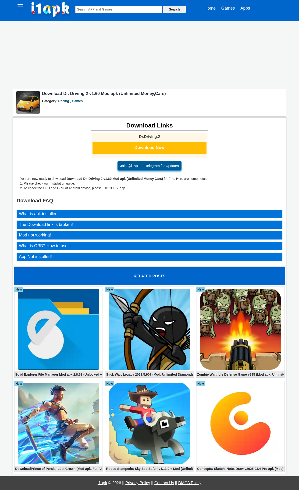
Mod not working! (35, 235)
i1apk (102, 483)
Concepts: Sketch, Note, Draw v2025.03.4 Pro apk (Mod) (240, 469)
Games (228, 8)
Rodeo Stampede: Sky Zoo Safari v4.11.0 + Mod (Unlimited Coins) (149, 469)
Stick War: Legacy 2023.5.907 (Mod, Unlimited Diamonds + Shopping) (149, 374)
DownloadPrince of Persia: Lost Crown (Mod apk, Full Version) (58, 469)
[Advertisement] (149, 56)
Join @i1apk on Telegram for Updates (149, 166)
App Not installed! (35, 256)
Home (210, 8)
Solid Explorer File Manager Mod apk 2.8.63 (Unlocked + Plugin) (58, 374)
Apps (245, 8)
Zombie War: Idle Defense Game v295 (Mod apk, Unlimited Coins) (240, 374)
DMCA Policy (189, 483)
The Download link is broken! (46, 224)
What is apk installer (38, 213)
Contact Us (164, 483)
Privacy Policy (137, 483)
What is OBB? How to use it (45, 245)
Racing (63, 101)
